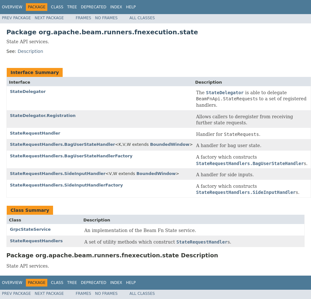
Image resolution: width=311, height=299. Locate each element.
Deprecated (93, 7)
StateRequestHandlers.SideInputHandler (57, 173)
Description (30, 51)
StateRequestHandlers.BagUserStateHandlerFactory (71, 156)
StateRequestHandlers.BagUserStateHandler (62, 144)
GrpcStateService (30, 229)
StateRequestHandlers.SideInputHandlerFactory (66, 185)
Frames (83, 18)
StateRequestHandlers (36, 240)
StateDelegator (28, 91)
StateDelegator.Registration (43, 115)
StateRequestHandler (35, 133)
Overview (12, 7)
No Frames (106, 18)
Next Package (49, 18)
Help (131, 7)
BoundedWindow (169, 144)
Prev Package (16, 18)
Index (116, 7)
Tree (72, 7)
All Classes (142, 18)
